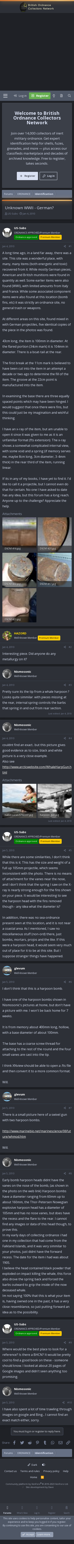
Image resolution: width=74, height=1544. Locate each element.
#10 (69, 1402)
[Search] (69, 96)
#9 (70, 1342)
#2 (70, 647)
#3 (70, 685)
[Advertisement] (36, 52)
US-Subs (13, 213)
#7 (70, 1108)
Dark (32, 1465)
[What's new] (61, 96)
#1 (70, 246)
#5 (70, 850)
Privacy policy (51, 1471)
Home (33, 1477)
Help (66, 1471)
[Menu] (5, 96)
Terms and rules (30, 1471)
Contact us (10, 1471)
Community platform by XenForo (37, 1483)
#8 (70, 1173)
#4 (70, 738)
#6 (70, 982)
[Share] (64, 246)
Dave (51, 1487)
